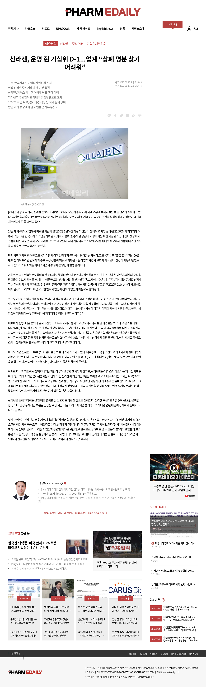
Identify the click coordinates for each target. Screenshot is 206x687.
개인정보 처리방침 (178, 654)
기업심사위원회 (96, 43)
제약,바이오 (125, 598)
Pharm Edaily (25, 672)
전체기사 (13, 28)
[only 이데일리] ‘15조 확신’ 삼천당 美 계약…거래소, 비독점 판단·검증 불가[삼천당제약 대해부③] (60, 564)
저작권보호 (193, 654)
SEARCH (196, 28)
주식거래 (77, 43)
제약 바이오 (83, 28)
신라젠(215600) (115, 231)
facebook (115, 115)
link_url (134, 115)
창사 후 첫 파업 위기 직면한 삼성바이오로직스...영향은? (39, 568)
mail (127, 115)
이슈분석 (50, 43)
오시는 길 (143, 654)
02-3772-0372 (139, 672)
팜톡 (122, 28)
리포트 (46, 28)
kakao (109, 115)
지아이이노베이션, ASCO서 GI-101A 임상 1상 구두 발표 (69, 493)
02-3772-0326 (106, 672)
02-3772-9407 (127, 672)
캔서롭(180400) (31, 352)
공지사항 (15, 653)
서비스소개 (138, 28)
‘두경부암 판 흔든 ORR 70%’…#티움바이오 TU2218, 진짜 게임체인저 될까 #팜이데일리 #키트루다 (174, 490)
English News (105, 28)
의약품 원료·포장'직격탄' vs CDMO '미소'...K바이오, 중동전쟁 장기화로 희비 (49, 559)
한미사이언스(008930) (75, 357)
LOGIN (188, 28)
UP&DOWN (63, 28)
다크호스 (30, 28)
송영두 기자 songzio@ (51, 483)
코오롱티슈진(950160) (112, 255)
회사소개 (132, 654)
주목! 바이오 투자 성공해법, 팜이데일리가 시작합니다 (117, 564)
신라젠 (64, 43)
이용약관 (164, 654)
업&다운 (91, 598)
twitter (121, 115)
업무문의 (153, 654)
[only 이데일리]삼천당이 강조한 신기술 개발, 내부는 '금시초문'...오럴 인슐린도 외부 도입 (85, 489)
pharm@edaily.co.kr (171, 672)
